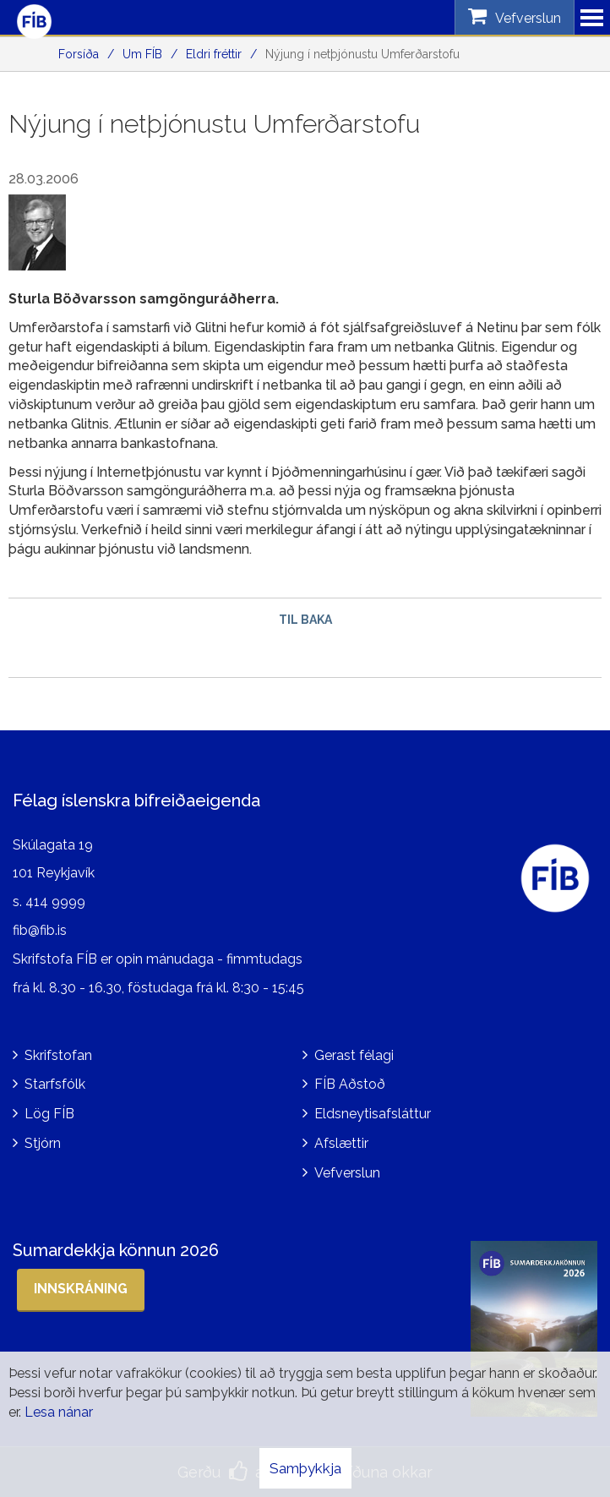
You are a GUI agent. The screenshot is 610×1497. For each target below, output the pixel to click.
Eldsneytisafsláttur (372, 1114)
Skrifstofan (58, 1055)
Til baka (305, 619)
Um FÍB (142, 54)
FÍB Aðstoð (349, 1084)
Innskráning (81, 1289)
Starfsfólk (55, 1084)
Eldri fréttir (214, 54)
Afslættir (341, 1143)
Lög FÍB (49, 1114)
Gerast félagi (354, 1055)
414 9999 (55, 901)
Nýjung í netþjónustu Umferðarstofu (362, 54)
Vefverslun (347, 1173)
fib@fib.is (40, 930)
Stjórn (43, 1143)
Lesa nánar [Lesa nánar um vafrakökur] (59, 1412)
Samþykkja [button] (305, 1468)
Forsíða (78, 54)
